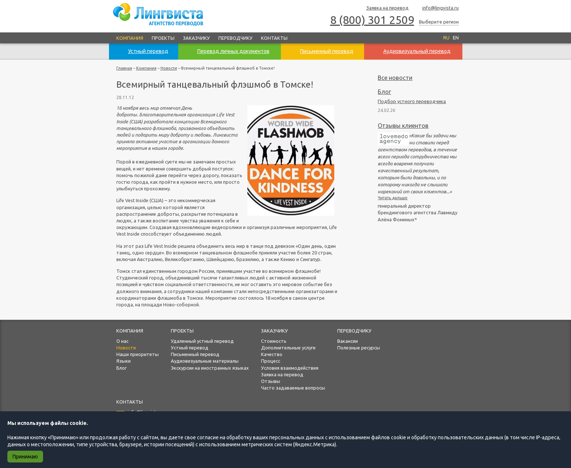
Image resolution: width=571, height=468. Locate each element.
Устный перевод (189, 347)
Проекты (163, 38)
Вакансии (347, 341)
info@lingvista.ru (437, 8)
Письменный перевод (195, 354)
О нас (122, 341)
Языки (123, 360)
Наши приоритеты (137, 354)
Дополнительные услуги (288, 347)
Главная (124, 68)
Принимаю (25, 457)
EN (456, 37)
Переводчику (235, 38)
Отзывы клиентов (403, 125)
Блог (384, 91)
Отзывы (270, 381)
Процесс (270, 360)
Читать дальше (393, 198)
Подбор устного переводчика (412, 101)
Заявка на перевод (384, 8)
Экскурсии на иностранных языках (210, 367)
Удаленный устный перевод (202, 341)
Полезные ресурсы (358, 347)
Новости (169, 68)
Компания (129, 38)
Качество (271, 354)
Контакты (274, 38)
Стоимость (273, 341)
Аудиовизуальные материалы (205, 360)
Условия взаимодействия (289, 367)
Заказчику (196, 38)
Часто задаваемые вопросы (293, 387)
